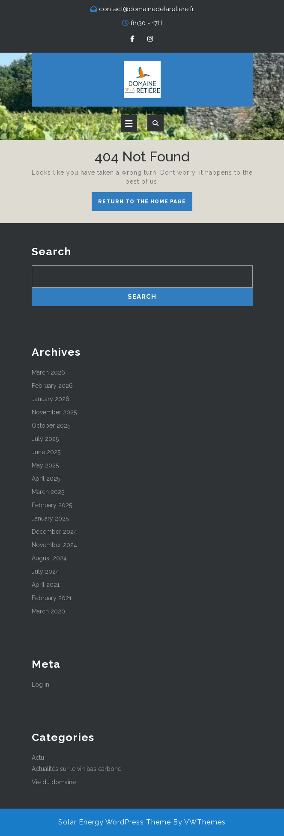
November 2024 (54, 544)
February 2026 (52, 385)
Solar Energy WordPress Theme (114, 822)
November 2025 (54, 412)
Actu (38, 757)
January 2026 (50, 399)
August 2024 (49, 558)
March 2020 (48, 611)
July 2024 (45, 571)
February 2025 (52, 505)
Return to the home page (145, 203)
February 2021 (52, 598)
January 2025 (50, 518)
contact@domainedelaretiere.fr (146, 9)
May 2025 (45, 465)
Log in (40, 684)
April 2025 (46, 478)
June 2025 (46, 452)
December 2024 (54, 531)
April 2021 (46, 584)
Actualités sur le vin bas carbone (76, 768)
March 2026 (48, 372)
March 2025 (48, 491)
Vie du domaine (54, 782)
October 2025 (51, 425)
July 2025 (45, 438)
